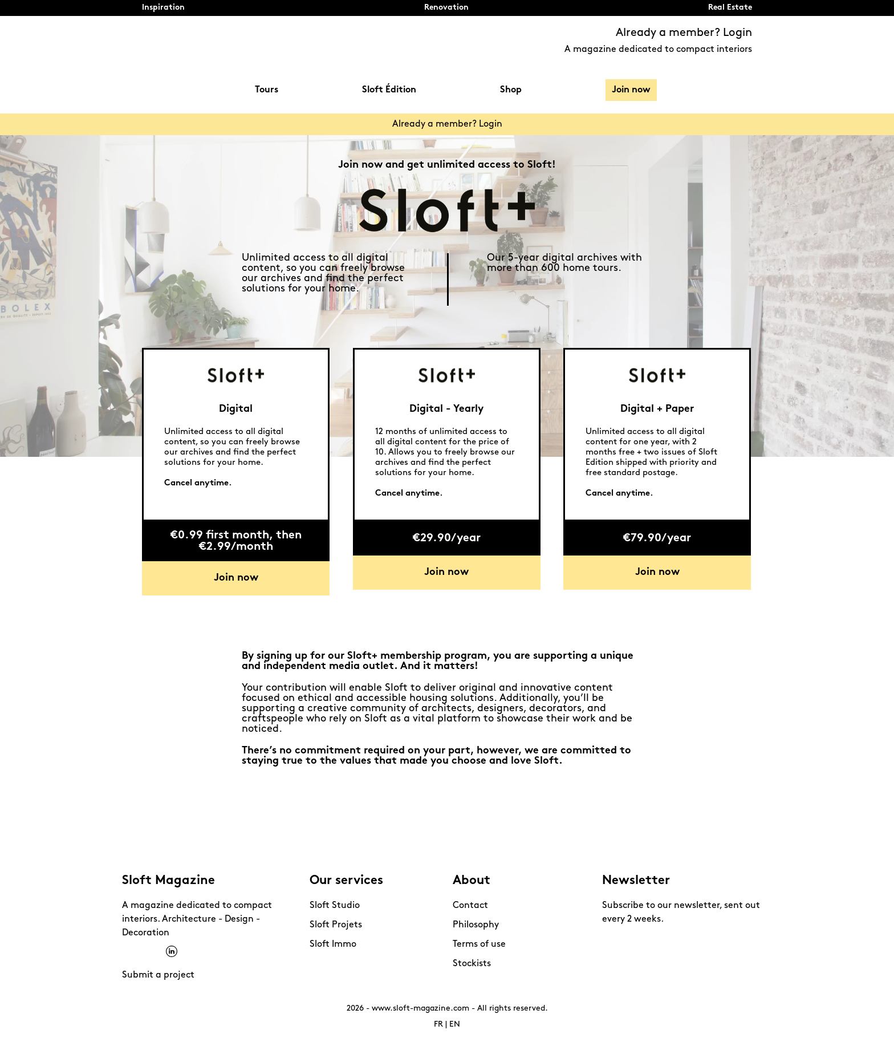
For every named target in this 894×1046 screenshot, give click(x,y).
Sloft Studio (335, 905)
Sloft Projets (336, 925)
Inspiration (163, 7)
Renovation (446, 7)
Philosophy (476, 925)
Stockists (472, 963)
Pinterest (157, 952)
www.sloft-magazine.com (420, 1008)
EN (454, 1024)
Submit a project (158, 975)
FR (438, 1024)
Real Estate (730, 7)
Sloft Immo (333, 944)
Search (746, 90)
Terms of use (479, 944)
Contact (470, 905)
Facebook (128, 952)
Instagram (142, 952)
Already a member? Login (684, 33)
